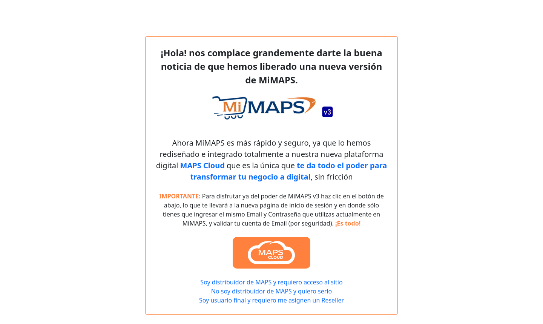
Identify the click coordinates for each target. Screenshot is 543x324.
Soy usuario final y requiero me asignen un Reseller (271, 300)
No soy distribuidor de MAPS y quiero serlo (271, 291)
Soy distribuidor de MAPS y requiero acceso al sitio (271, 282)
